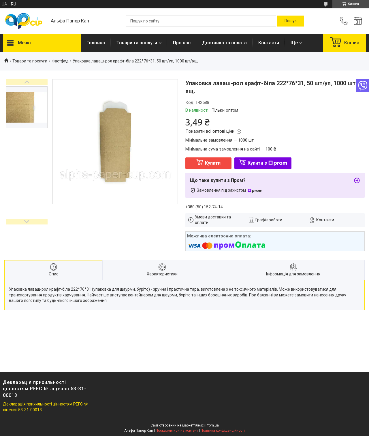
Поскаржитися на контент (177, 431)
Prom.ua (212, 425)
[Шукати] (290, 21)
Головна (95, 42)
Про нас (182, 42)
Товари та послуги (136, 42)
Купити (213, 163)
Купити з (267, 163)
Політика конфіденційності (223, 431)
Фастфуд (60, 61)
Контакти (268, 42)
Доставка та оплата (224, 42)
